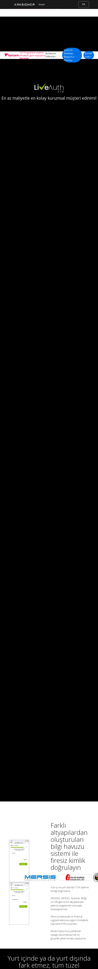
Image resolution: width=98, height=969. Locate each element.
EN (83, 4)
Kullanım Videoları (50, 55)
